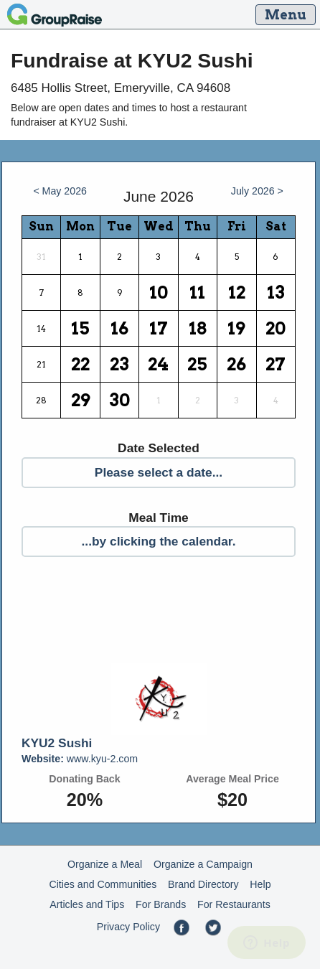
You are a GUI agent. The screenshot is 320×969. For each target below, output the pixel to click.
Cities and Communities (102, 884)
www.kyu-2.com (80, 758)
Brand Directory (203, 884)
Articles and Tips (87, 904)
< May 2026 (60, 191)
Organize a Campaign (203, 864)
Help (260, 884)
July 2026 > (257, 191)
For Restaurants (233, 904)
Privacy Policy (128, 926)
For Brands (161, 904)
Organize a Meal (104, 864)
